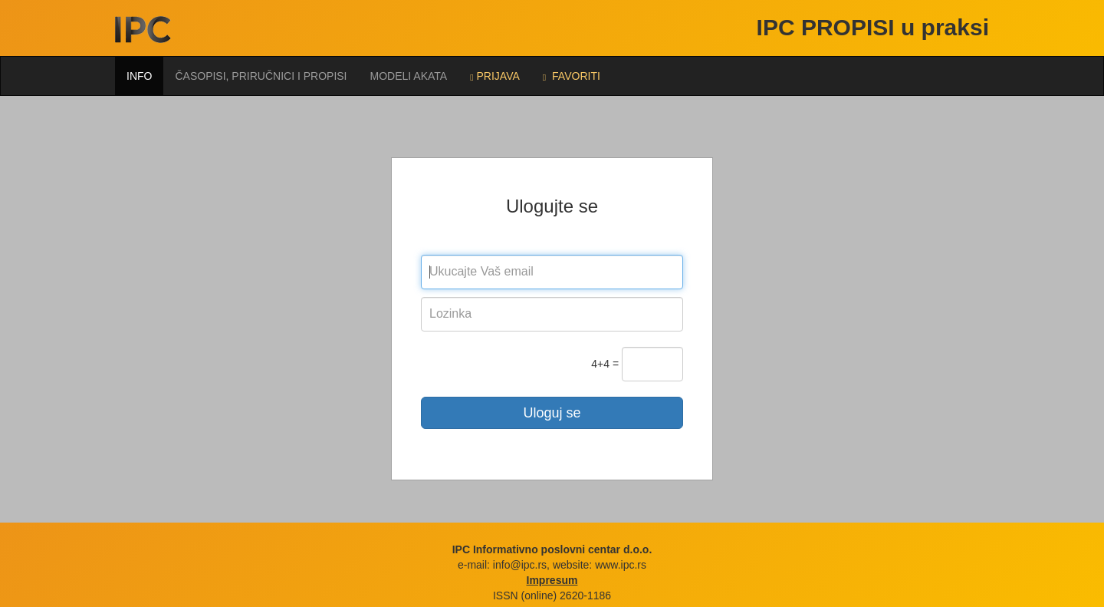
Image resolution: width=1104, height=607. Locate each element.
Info (139, 76)
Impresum (552, 580)
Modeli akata (409, 76)
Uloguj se (551, 413)
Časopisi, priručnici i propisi (261, 76)
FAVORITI (571, 76)
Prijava (495, 76)
